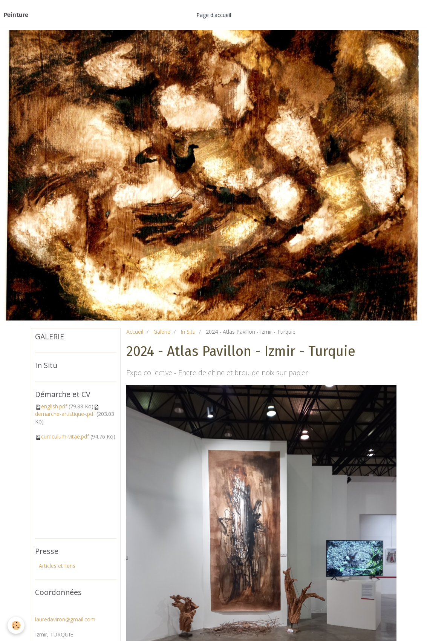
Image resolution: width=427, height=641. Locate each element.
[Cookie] (16, 625)
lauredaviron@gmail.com (65, 619)
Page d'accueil (213, 14)
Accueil (134, 331)
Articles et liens (57, 565)
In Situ (188, 331)
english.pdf (54, 406)
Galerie (161, 331)
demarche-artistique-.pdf (65, 413)
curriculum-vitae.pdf (65, 436)
